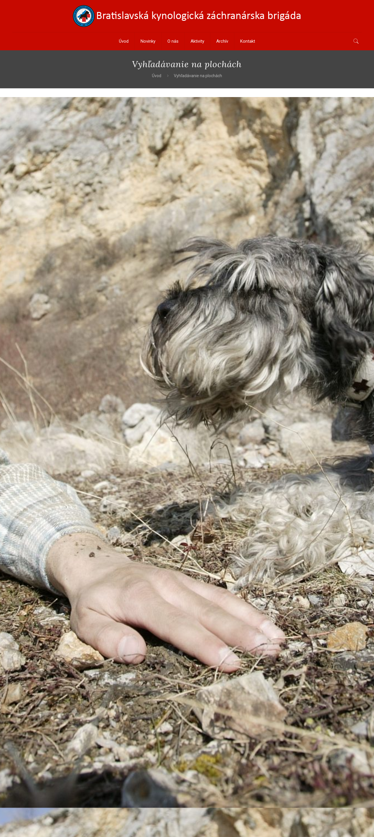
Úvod (156, 75)
